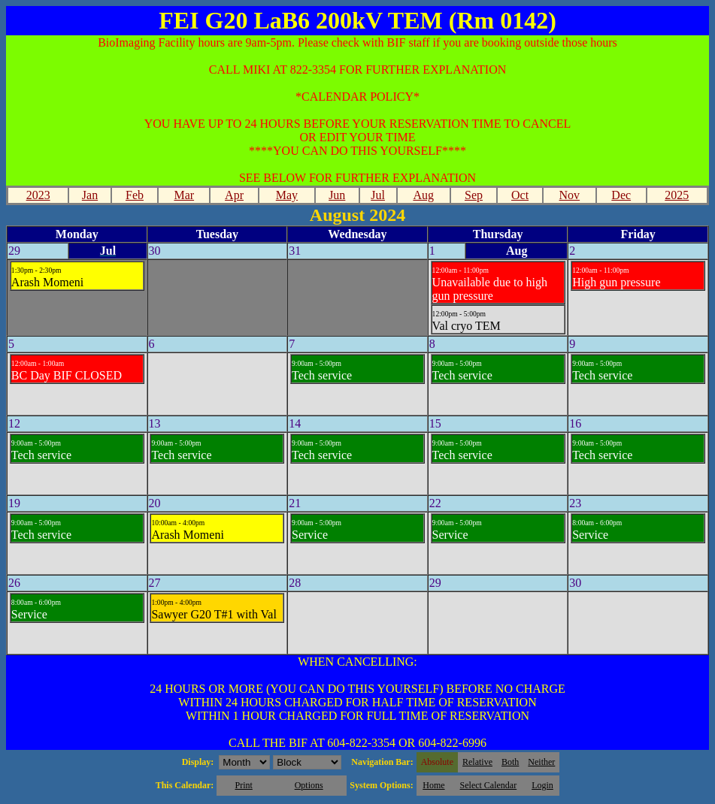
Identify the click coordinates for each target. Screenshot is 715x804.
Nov (569, 195)
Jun (337, 195)
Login (542, 785)
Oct (520, 195)
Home (433, 785)
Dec (621, 195)
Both (510, 762)
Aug (423, 195)
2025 (677, 195)
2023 (38, 195)
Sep (474, 195)
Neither (541, 762)
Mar (184, 195)
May (287, 195)
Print (243, 785)
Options (309, 785)
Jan (90, 195)
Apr (234, 195)
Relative (477, 762)
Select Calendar (488, 785)
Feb (135, 195)
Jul (378, 195)
